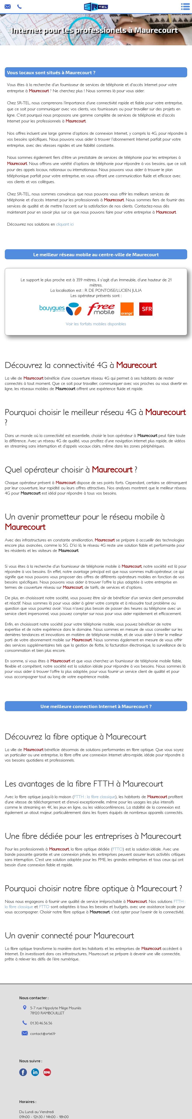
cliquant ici (65, 224)
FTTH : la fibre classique (94, 796)
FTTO (117, 849)
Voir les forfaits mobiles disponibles (96, 323)
